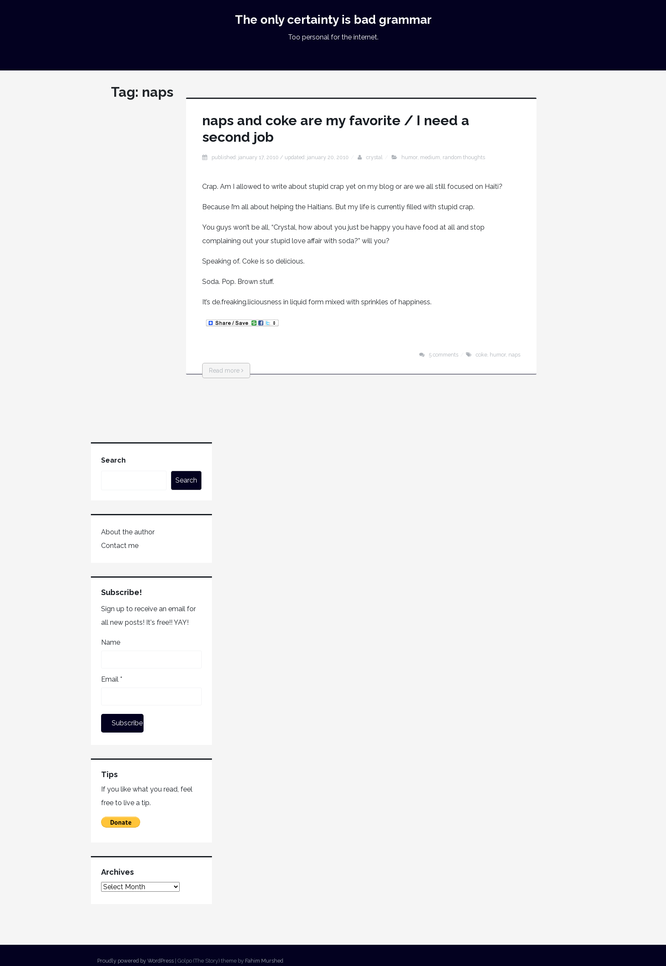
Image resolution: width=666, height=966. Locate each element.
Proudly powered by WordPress (135, 961)
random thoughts (464, 157)
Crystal (374, 157)
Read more (226, 370)
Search (113, 460)
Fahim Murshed (264, 961)
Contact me (119, 546)
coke (481, 354)
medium (430, 157)
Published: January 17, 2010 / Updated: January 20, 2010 (280, 157)
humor (409, 157)
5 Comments (443, 354)
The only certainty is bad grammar (333, 20)
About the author (128, 532)
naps (514, 354)
